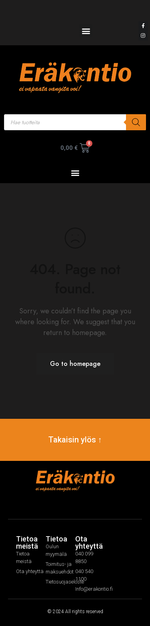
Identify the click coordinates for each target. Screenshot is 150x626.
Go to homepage (75, 363)
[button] (85, 30)
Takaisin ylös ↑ (75, 439)
